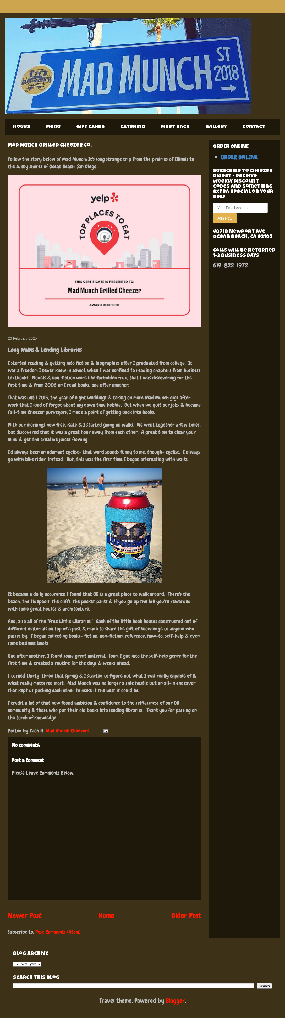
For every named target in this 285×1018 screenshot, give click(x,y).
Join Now (224, 218)
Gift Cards (90, 127)
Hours (21, 127)
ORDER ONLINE (239, 157)
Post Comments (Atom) (57, 931)
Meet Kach (175, 127)
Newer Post (25, 915)
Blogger (175, 1001)
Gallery (216, 127)
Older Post (186, 915)
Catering (132, 127)
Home (106, 915)
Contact (254, 127)
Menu (53, 127)
